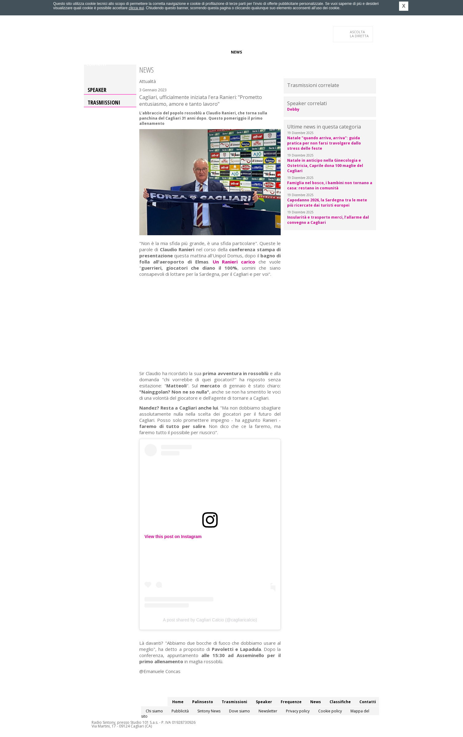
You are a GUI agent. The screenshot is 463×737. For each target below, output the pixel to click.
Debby (293, 109)
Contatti (96, 64)
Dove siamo (239, 711)
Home (92, 52)
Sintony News (208, 711)
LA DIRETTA (359, 34)
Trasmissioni (104, 102)
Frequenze (215, 52)
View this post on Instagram (173, 536)
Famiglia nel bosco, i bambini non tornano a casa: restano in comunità (329, 185)
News (236, 52)
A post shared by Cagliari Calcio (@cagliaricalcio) (210, 619)
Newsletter (268, 711)
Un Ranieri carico (234, 262)
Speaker (190, 52)
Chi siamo (154, 711)
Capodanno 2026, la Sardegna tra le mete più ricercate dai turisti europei (327, 202)
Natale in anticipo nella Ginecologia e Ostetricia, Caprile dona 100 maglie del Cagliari (325, 165)
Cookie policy (330, 711)
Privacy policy (298, 711)
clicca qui (136, 8)
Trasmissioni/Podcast (154, 52)
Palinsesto (114, 52)
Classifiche (258, 52)
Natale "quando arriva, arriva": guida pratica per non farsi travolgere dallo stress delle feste (324, 143)
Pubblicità (180, 711)
